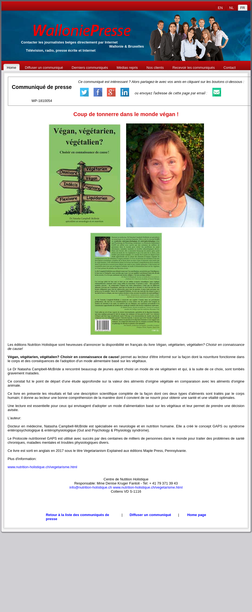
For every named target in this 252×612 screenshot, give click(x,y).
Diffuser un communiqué (150, 515)
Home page (196, 515)
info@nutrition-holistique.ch (90, 487)
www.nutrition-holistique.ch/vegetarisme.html (42, 467)
